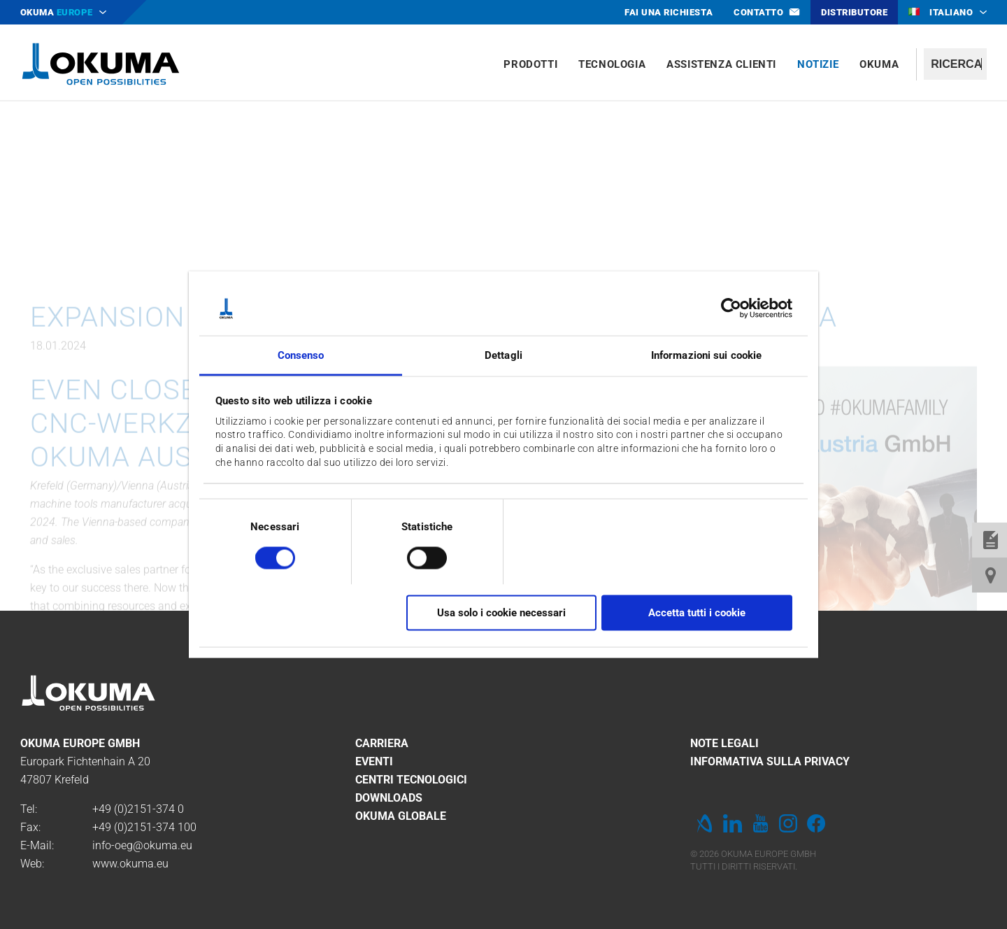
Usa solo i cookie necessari (501, 613)
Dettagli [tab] (503, 354)
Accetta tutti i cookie (696, 613)
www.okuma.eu (130, 863)
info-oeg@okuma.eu (142, 845)
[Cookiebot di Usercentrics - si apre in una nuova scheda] (731, 308)
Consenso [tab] (301, 354)
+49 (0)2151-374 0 (138, 809)
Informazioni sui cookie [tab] (706, 354)
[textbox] (955, 64)
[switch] (415, 556)
